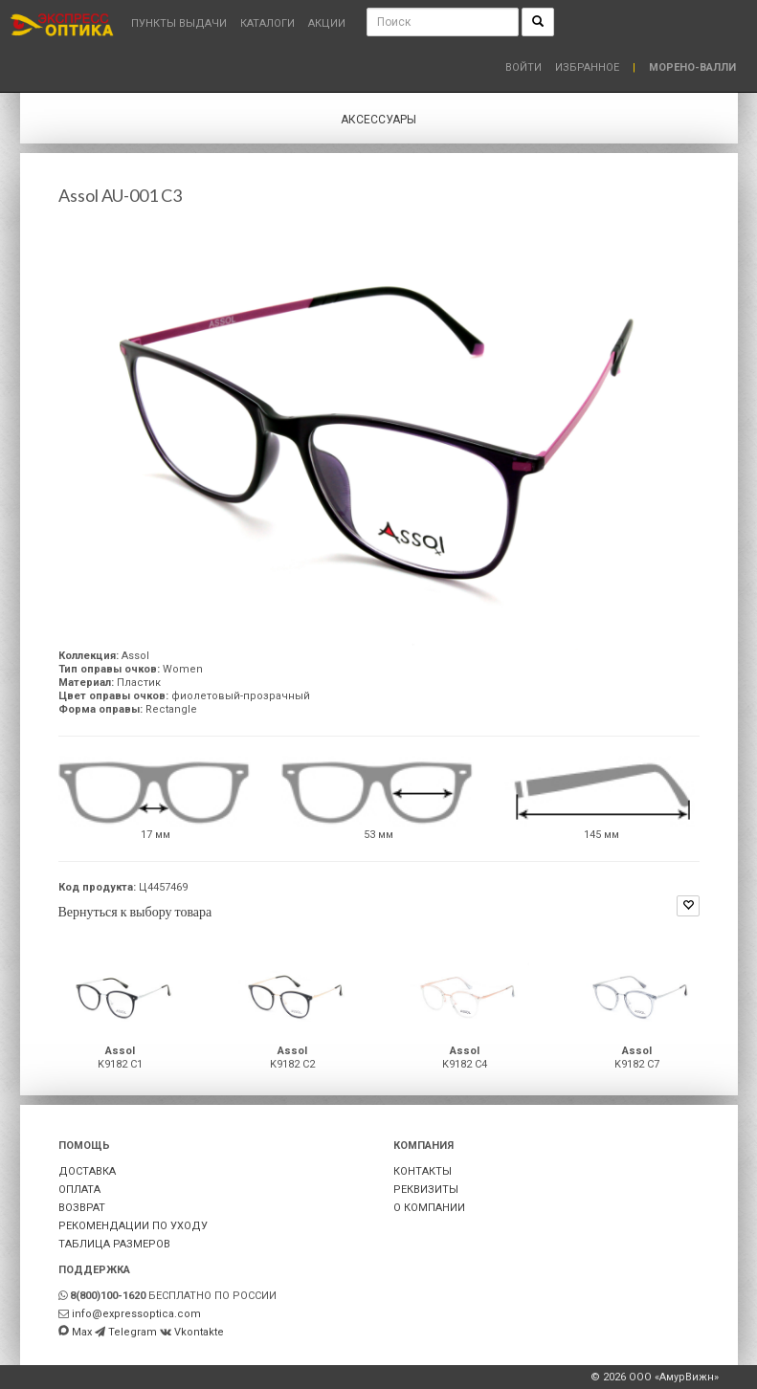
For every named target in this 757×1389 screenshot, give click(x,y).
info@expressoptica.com (136, 1314)
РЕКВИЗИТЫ (425, 1189)
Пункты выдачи (179, 23)
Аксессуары (378, 119)
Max (82, 1332)
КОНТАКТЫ (422, 1171)
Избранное (587, 67)
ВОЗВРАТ (81, 1208)
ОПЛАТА (79, 1189)
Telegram (132, 1332)
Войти (523, 67)
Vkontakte (199, 1332)
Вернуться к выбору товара (135, 911)
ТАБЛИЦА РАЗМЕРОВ (114, 1244)
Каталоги (267, 23)
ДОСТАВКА (87, 1171)
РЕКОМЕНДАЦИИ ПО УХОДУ (133, 1226)
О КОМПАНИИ (429, 1208)
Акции (326, 23)
